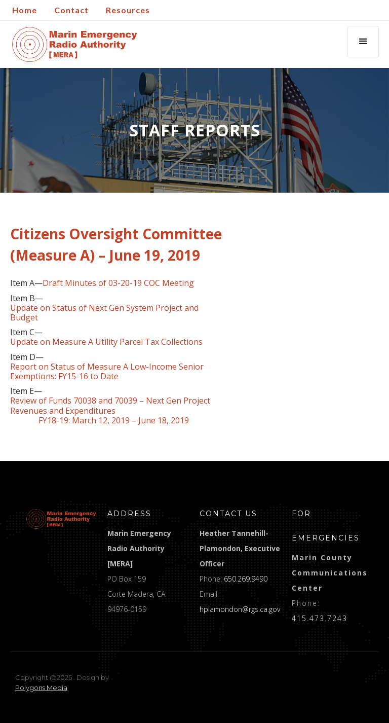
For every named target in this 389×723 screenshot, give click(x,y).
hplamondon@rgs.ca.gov (240, 609)
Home (24, 10)
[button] (363, 41)
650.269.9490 (245, 579)
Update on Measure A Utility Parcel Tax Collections (106, 342)
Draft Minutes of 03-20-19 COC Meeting (118, 283)
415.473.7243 (319, 618)
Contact (71, 10)
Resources (128, 10)
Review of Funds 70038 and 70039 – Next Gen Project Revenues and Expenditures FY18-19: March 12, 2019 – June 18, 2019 (110, 410)
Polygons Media (41, 687)
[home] (74, 44)
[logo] (61, 519)
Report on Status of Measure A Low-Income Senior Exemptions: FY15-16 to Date (107, 371)
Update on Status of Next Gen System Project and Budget (104, 312)
